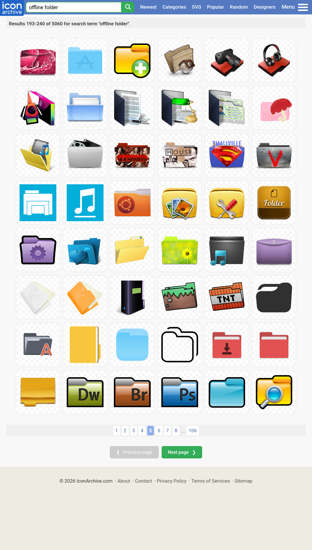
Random (239, 7)
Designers (264, 7)
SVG (196, 7)
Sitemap (243, 481)
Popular (215, 7)
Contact (143, 481)
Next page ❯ (182, 452)
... (183, 431)
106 (193, 430)
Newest (148, 7)
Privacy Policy (171, 481)
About (123, 481)
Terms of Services (210, 481)
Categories (174, 7)
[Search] (127, 7)
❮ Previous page (134, 452)
